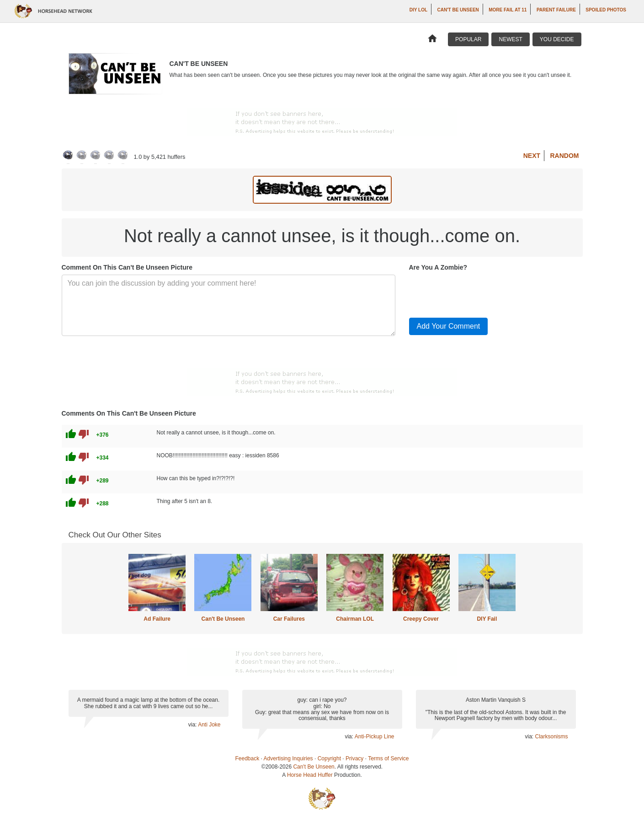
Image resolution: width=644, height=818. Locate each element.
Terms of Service (388, 758)
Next (531, 155)
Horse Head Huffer (310, 775)
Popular (468, 39)
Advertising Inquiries (288, 758)
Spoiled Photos (605, 9)
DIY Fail (487, 619)
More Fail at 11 (508, 9)
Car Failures (289, 619)
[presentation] (478, 292)
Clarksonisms (551, 736)
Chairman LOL (355, 619)
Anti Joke (209, 724)
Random (564, 155)
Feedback (247, 758)
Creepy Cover (421, 619)
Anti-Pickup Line (374, 736)
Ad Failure (157, 619)
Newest (510, 39)
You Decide (557, 39)
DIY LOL (418, 9)
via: (193, 724)
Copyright (329, 758)
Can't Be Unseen (458, 9)
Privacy (354, 758)
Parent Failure (556, 9)
